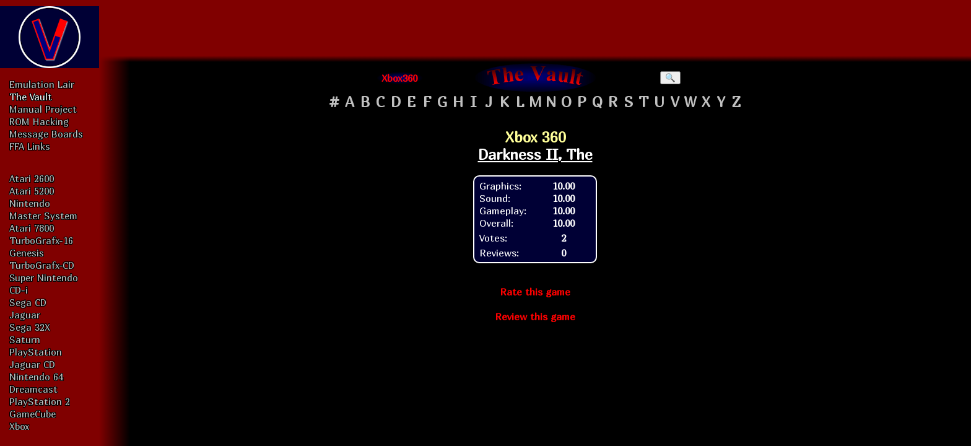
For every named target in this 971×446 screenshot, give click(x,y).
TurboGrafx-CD (41, 265)
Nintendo (29, 203)
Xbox (19, 426)
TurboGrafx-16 (41, 240)
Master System (43, 215)
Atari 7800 (31, 228)
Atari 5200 (31, 190)
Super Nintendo (43, 277)
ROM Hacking (39, 121)
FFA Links (29, 146)
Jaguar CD (32, 364)
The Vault (30, 96)
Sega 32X (29, 327)
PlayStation (35, 351)
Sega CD (27, 302)
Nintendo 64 (36, 376)
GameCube (32, 413)
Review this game (535, 316)
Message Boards (46, 133)
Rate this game (535, 292)
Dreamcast (33, 389)
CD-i (18, 289)
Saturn (24, 339)
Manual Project (43, 109)
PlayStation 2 (39, 401)
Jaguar (24, 314)
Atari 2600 (31, 178)
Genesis (26, 252)
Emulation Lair (41, 84)
